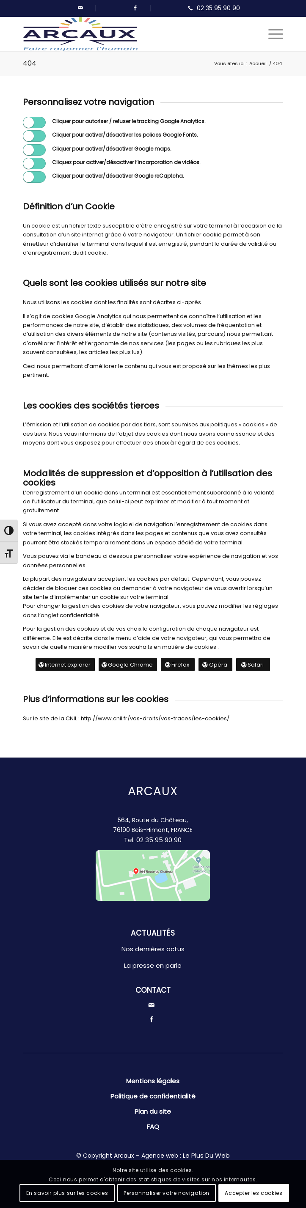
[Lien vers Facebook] (135, 8)
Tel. (153, 839)
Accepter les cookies (253, 1193)
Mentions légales (152, 1080)
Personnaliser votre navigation (167, 1193)
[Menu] (271, 34)
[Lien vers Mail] (80, 8)
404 (29, 63)
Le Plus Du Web (206, 1155)
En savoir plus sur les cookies (67, 1193)
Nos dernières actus (153, 948)
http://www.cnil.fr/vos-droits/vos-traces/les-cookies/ (154, 718)
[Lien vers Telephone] (212, 8)
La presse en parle (153, 965)
